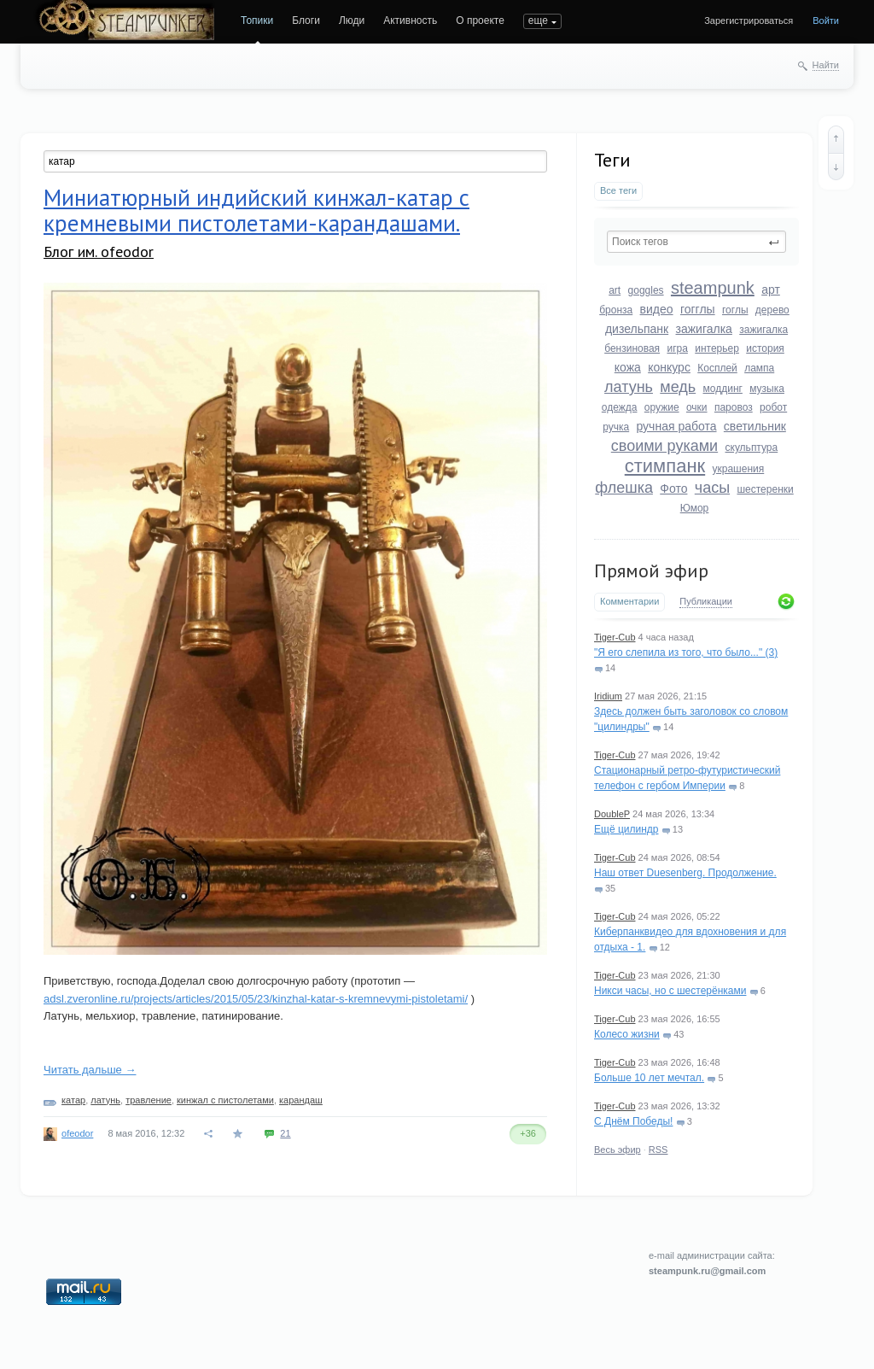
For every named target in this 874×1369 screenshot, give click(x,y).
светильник (755, 426)
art (615, 290)
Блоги (306, 20)
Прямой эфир (651, 570)
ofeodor (77, 1133)
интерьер (717, 348)
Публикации (705, 601)
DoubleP (612, 814)
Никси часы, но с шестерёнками (670, 991)
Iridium (608, 696)
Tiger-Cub (615, 637)
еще (538, 20)
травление (148, 1100)
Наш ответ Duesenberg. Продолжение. (685, 873)
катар (73, 1100)
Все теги (618, 190)
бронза (615, 310)
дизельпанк (636, 329)
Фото (673, 488)
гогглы (697, 309)
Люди (351, 20)
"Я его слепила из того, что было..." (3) (686, 652)
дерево (772, 310)
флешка (624, 487)
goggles (646, 290)
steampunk (713, 287)
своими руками (664, 445)
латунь (628, 386)
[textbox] (696, 242)
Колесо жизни (627, 1034)
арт (770, 289)
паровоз (733, 407)
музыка (766, 389)
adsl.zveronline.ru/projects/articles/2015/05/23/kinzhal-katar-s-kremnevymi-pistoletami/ (256, 998)
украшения (739, 469)
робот (773, 407)
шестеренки (765, 489)
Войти (826, 20)
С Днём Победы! (633, 1121)
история (765, 348)
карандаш (301, 1100)
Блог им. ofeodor (99, 251)
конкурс (669, 367)
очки (697, 407)
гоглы (735, 310)
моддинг (723, 389)
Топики (257, 20)
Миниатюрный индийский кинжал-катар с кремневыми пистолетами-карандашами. (256, 210)
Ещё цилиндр (626, 829)
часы (712, 487)
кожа (628, 367)
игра (677, 348)
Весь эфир (617, 1149)
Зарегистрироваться (748, 20)
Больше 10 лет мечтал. (649, 1078)
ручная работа (676, 426)
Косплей (717, 368)
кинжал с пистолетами (225, 1100)
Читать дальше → (90, 1069)
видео (656, 309)
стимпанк (665, 466)
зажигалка (704, 329)
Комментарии (629, 601)
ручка (616, 427)
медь (678, 386)
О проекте (480, 20)
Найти (826, 65)
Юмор (694, 508)
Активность (410, 20)
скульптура (751, 447)
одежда (620, 407)
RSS (658, 1149)
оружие (661, 407)
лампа (759, 368)
